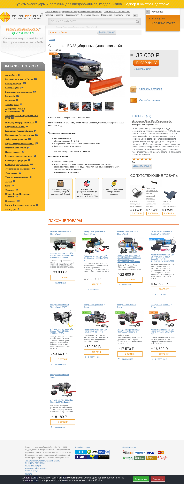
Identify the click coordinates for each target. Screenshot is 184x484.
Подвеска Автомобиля (15, 148)
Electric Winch (55, 234)
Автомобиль (10, 75)
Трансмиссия (11, 173)
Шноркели (10, 201)
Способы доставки (150, 89)
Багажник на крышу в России (19, 79)
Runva (86, 307)
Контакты (118, 15)
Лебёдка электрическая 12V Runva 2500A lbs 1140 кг (128, 331)
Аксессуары (10, 209)
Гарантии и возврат (54, 15)
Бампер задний (12, 88)
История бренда (31, 471)
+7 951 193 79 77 (25, 33)
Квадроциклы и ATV (15, 127)
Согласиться (141, 479)
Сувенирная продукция (16, 160)
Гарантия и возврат (33, 466)
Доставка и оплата (90, 15)
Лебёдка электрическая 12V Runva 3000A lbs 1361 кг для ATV (162, 332)
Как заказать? (72, 15)
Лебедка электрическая (16, 139)
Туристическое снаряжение (17, 169)
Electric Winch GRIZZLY (160, 234)
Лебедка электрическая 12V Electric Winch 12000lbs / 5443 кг (96, 258)
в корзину (146, 63)
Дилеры (28, 473)
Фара (7, 186)
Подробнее (158, 479)
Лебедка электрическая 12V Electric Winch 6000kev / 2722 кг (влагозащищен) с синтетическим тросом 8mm (129, 259)
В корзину (137, 213)
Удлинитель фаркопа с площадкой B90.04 (169, 203)
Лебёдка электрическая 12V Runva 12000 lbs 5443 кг (95, 331)
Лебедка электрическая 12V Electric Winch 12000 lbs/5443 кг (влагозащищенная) (62, 255)
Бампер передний (13, 83)
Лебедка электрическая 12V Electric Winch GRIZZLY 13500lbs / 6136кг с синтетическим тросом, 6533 (162, 258)
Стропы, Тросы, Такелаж (17, 165)
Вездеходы (10, 100)
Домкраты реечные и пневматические (15, 110)
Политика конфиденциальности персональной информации (73, 11)
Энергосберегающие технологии (20, 205)
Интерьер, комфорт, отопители (19, 122)
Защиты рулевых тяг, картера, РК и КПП (21, 117)
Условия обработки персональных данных (42, 460)
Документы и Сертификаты (36, 468)
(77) (141, 116)
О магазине (106, 15)
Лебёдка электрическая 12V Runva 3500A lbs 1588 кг (61, 401)
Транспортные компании (17, 177)
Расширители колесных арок (18, 156)
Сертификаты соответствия (117, 11)
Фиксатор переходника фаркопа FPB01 (136, 203)
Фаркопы (9, 190)
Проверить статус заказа (35, 463)
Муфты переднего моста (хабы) (19, 143)
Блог (128, 15)
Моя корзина (158, 18)
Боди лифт (10, 96)
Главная (52, 40)
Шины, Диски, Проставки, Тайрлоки (17, 195)
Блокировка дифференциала (18, 92)
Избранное (157, 11)
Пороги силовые (12, 152)
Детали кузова (11, 105)
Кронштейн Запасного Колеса (19, 131)
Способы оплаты (149, 100)
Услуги (8, 181)
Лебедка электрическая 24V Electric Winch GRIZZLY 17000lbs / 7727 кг (61, 331)
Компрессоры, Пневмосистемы (19, 135)
